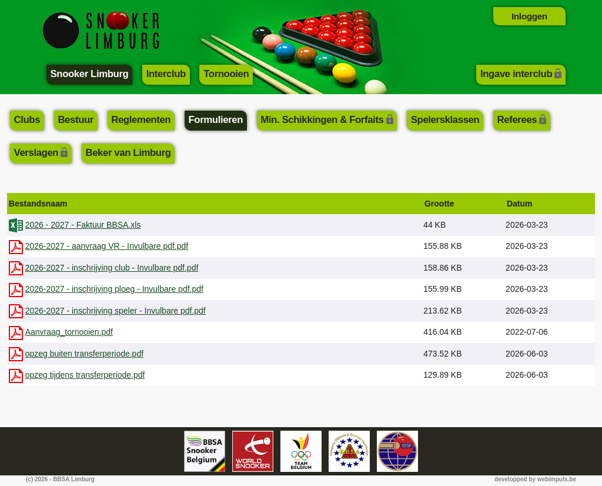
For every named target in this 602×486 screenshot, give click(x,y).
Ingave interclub (516, 73)
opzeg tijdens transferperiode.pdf (85, 375)
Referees (517, 119)
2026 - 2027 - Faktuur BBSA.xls (83, 224)
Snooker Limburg (90, 73)
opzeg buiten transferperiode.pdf (84, 353)
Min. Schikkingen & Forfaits (321, 119)
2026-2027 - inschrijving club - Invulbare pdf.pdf (112, 267)
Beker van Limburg (127, 152)
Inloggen (529, 16)
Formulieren (215, 119)
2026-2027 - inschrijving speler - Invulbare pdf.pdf (115, 310)
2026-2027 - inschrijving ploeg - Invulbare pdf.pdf (114, 289)
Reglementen (140, 119)
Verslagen (36, 152)
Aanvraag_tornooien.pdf (68, 332)
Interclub (166, 73)
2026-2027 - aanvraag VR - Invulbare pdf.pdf (107, 246)
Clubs (27, 119)
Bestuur (75, 119)
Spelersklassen (445, 119)
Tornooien (226, 73)
